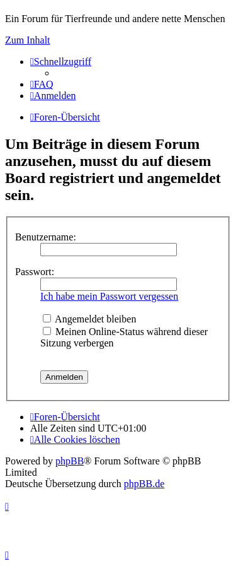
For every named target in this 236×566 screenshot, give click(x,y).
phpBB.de (144, 483)
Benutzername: (45, 237)
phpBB (69, 461)
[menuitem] (41, 84)
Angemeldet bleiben (89, 319)
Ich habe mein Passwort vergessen (109, 296)
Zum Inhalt (27, 40)
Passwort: (34, 271)
